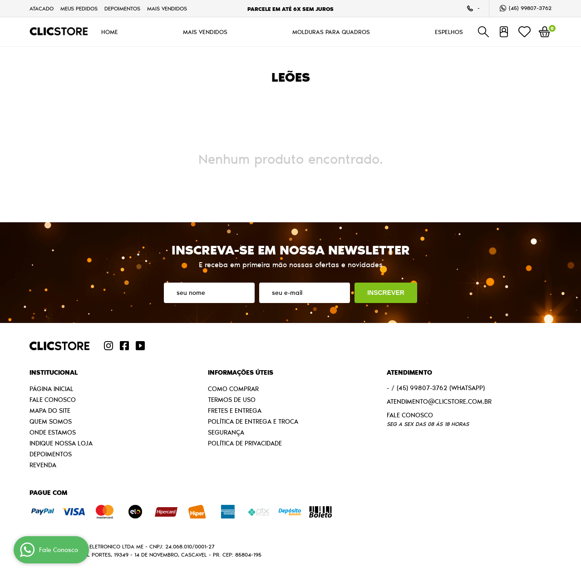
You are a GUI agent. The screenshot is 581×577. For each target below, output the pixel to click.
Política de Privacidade (245, 443)
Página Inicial (52, 388)
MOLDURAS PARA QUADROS (331, 32)
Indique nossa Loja (61, 443)
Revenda (43, 464)
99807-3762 (530, 8)
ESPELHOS (449, 32)
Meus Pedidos (79, 8)
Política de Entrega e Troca (253, 421)
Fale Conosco (53, 399)
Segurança (226, 432)
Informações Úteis (240, 372)
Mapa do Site (50, 410)
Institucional (54, 372)
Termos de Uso (232, 399)
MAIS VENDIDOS (167, 8)
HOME (109, 32)
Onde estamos (53, 432)
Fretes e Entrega (234, 410)
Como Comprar (233, 388)
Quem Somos (51, 421)
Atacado (42, 8)
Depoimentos (122, 8)
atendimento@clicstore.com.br (439, 401)
